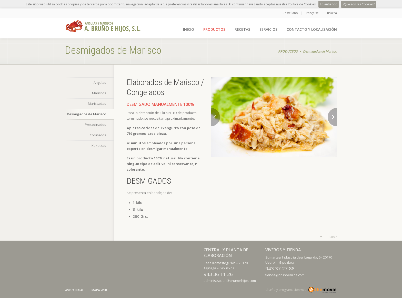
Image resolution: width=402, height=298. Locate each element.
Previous (215, 117)
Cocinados (98, 135)
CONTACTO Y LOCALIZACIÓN (312, 29)
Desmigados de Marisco (320, 51)
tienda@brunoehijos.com (285, 275)
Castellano (290, 13)
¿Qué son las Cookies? (359, 4)
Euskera (331, 13)
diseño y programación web (286, 289)
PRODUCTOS (214, 29)
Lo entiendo (328, 4)
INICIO (188, 29)
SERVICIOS (268, 29)
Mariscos (99, 93)
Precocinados (95, 124)
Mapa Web (99, 290)
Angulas (100, 82)
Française (312, 13)
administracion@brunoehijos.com (230, 280)
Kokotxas (99, 145)
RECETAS (242, 29)
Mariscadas (97, 103)
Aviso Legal (74, 290)
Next (332, 117)
